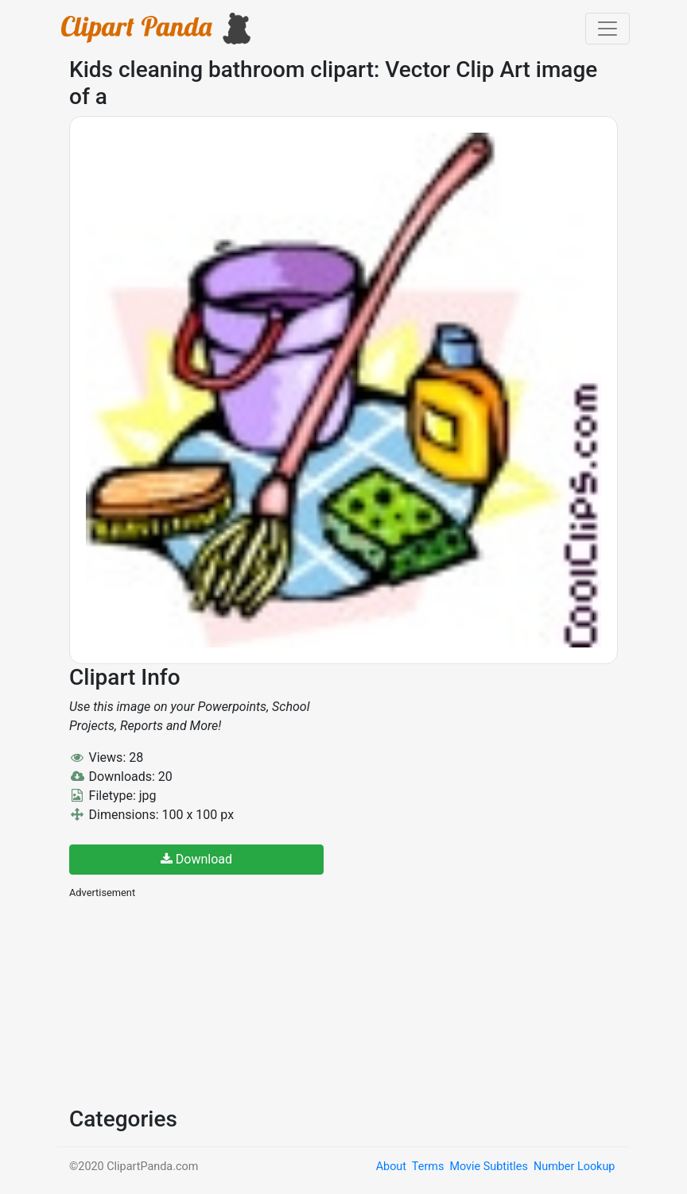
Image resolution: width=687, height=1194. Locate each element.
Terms (428, 1166)
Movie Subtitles (488, 1166)
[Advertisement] (188, 1001)
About (391, 1166)
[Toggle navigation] (607, 28)
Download (196, 859)
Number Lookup (574, 1166)
